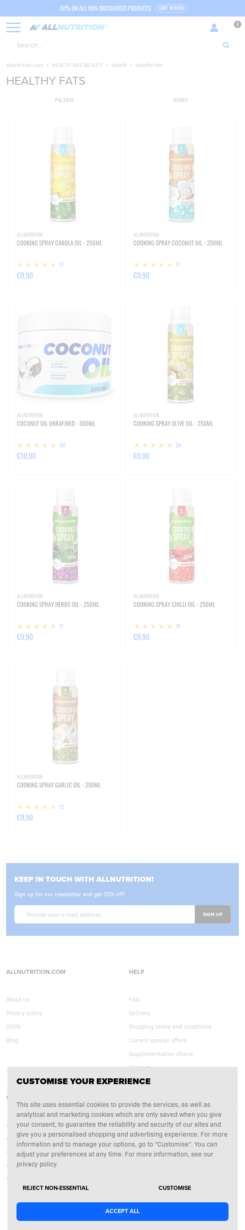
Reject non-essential (56, 1188)
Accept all (122, 1211)
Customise (175, 1188)
